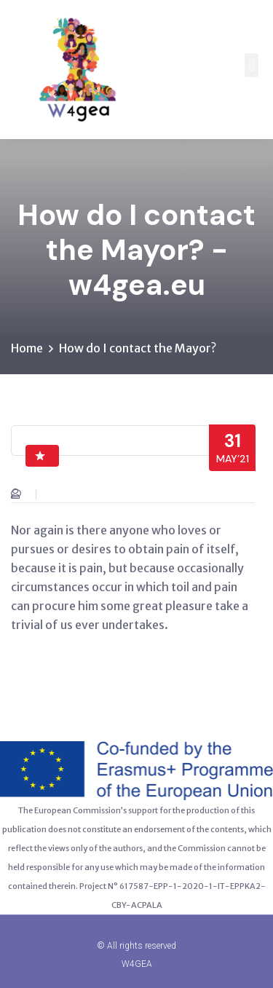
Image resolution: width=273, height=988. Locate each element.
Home (27, 348)
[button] (251, 65)
